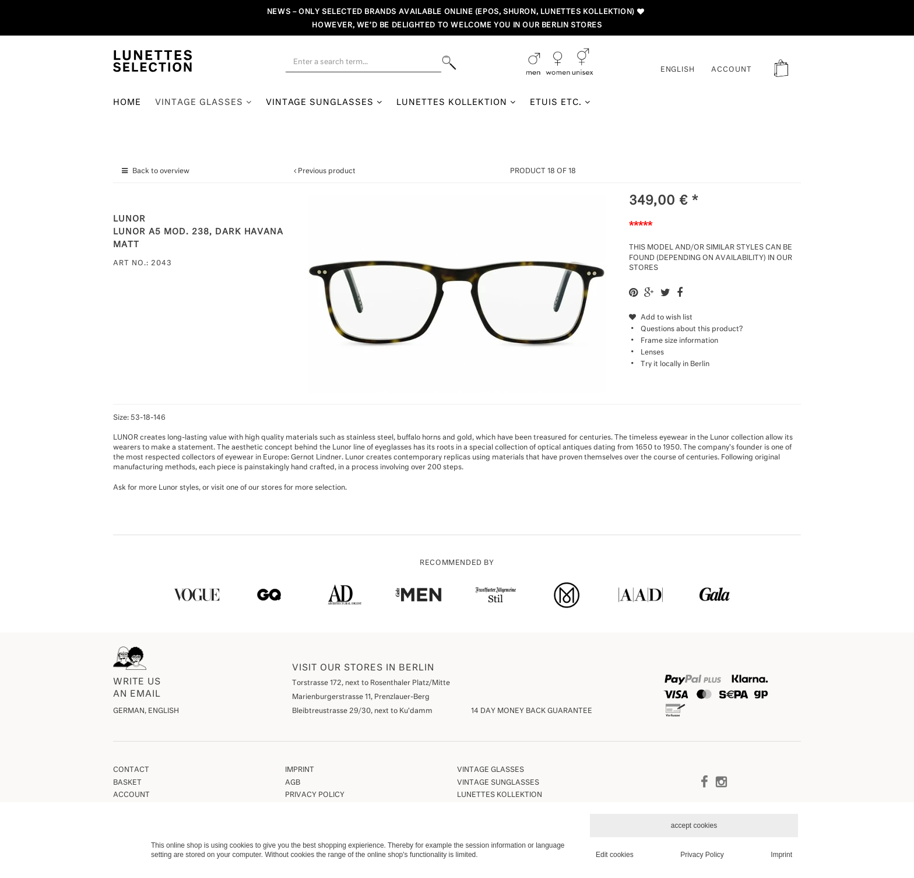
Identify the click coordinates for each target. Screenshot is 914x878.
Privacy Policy (314, 795)
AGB (292, 782)
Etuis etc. (560, 102)
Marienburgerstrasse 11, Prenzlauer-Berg (361, 697)
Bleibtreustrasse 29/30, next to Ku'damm (362, 711)
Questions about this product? (686, 329)
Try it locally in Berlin (675, 364)
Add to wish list (660, 317)
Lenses (652, 352)
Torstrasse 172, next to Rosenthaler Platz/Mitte (371, 683)
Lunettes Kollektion (456, 102)
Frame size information (679, 341)
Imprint (299, 770)
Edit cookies (615, 855)
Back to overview (160, 171)
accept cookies (694, 825)
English (677, 69)
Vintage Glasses (203, 102)
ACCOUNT (731, 69)
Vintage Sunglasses (324, 102)
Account (131, 795)
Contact (131, 770)
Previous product (327, 171)
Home (127, 103)
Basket (127, 782)
